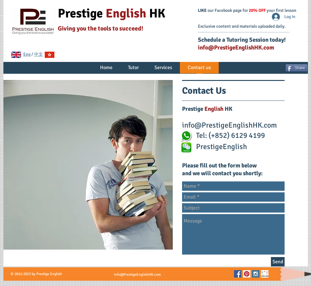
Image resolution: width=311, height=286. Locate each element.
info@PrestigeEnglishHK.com (236, 47)
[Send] (278, 261)
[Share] (297, 68)
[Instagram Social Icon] (255, 274)
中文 (38, 54)
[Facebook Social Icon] (237, 274)
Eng (26, 54)
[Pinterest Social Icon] (246, 274)
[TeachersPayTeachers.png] (264, 274)
